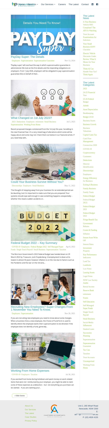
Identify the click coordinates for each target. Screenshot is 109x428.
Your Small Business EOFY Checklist (89, 47)
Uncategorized (88, 361)
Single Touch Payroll (24, 250)
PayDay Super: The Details (27, 56)
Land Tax (86, 261)
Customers (87, 156)
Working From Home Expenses (30, 370)
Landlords (87, 265)
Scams (85, 298)
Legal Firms (88, 276)
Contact (85, 5)
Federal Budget (89, 196)
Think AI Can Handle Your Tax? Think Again (90, 72)
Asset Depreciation (90, 109)
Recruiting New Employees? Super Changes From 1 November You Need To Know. (42, 308)
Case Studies (30, 417)
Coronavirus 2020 (90, 145)
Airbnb (86, 106)
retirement (39, 122)
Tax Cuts (86, 350)
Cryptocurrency (89, 153)
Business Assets (89, 121)
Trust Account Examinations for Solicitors (89, 37)
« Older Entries (19, 396)
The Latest (74, 5)
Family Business (89, 188)
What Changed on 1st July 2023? (31, 117)
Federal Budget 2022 (39, 247)
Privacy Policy (31, 421)
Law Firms (87, 269)
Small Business (50, 122)
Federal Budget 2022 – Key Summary (34, 242)
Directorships (17, 186)
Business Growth (89, 124)
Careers (62, 5)
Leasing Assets (89, 272)
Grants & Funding (90, 230)
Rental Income (88, 287)
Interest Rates (88, 244)
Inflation (86, 234)
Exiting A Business (90, 185)
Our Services (47, 5)
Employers (16, 61)
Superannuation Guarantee (44, 61)
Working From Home (32, 125)
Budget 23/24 (88, 117)
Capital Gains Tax (90, 135)
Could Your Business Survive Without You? (37, 181)
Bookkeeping (88, 113)
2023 (14, 122)
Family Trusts (88, 192)
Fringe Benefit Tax (90, 220)
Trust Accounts (89, 357)
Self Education (88, 302)
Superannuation (27, 61)
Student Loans (88, 329)
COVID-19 (16, 247)
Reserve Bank (88, 290)
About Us (31, 5)
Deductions (21, 122)
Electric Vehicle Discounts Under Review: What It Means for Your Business (89, 59)
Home (22, 5)
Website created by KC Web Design (52, 420)
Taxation (62, 250)
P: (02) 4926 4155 (90, 417)
